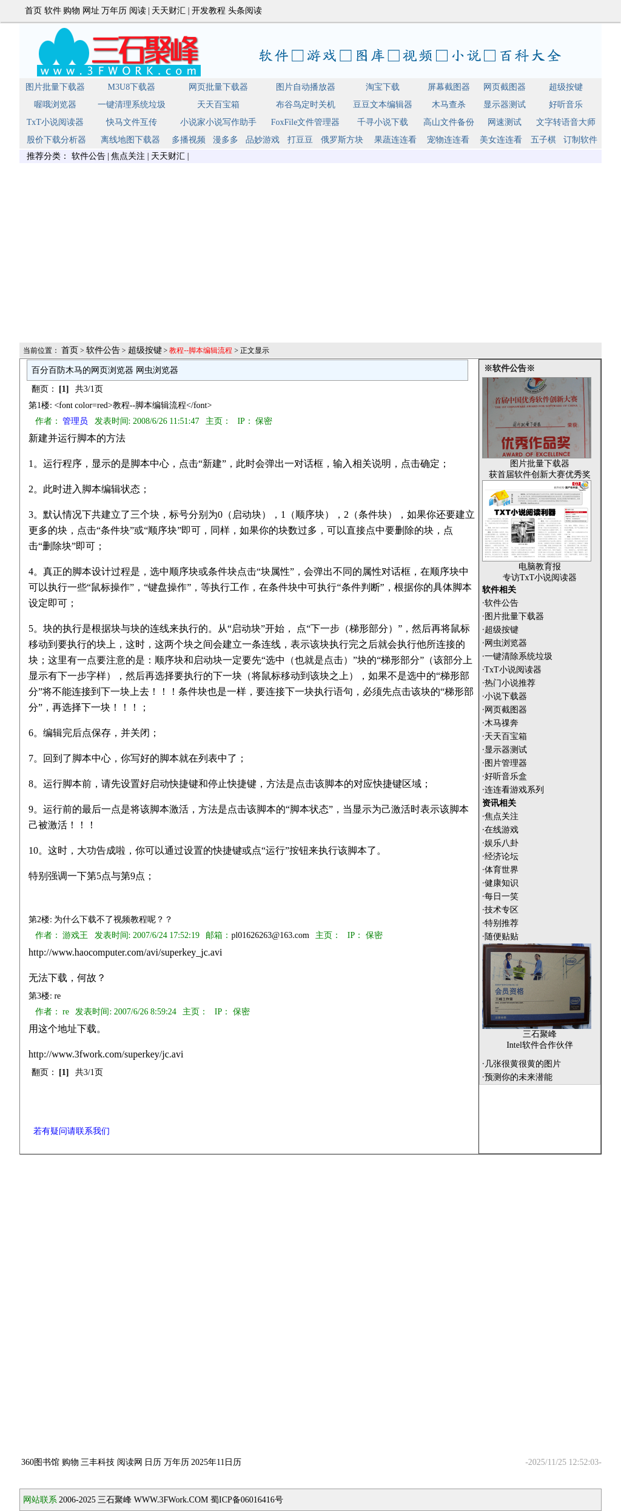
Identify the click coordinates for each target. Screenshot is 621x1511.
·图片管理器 (504, 763)
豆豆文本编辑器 (382, 104)
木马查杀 (449, 104)
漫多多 (225, 139)
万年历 (114, 10)
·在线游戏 (500, 829)
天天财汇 (169, 10)
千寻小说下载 (382, 122)
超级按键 (566, 87)
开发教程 (209, 10)
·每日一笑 (500, 896)
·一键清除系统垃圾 (517, 656)
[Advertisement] (310, 256)
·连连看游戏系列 (513, 789)
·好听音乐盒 (504, 776)
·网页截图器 (504, 709)
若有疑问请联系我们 (71, 1131)
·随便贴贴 (500, 936)
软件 (52, 10)
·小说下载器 (504, 696)
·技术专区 (500, 909)
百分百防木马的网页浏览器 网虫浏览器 (105, 370)
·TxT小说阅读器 (512, 669)
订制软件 (580, 139)
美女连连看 (501, 139)
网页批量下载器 (218, 87)
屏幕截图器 (449, 87)
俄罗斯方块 (342, 139)
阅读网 (130, 1462)
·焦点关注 (500, 816)
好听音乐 (566, 104)
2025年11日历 (216, 1462)
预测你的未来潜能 (518, 1077)
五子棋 (543, 139)
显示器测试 (504, 104)
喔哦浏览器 (55, 104)
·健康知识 (500, 883)
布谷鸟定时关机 (305, 104)
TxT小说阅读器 (55, 122)
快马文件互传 (131, 122)
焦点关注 (128, 156)
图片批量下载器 (55, 87)
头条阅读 (245, 10)
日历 (152, 1462)
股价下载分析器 (56, 139)
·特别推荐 (500, 923)
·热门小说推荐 (508, 683)
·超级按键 (500, 629)
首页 (33, 10)
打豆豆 (300, 139)
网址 (90, 10)
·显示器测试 (504, 749)
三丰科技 (98, 1462)
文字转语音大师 (566, 122)
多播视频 (189, 139)
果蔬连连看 (395, 139)
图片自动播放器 (305, 87)
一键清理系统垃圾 (132, 104)
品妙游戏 (263, 139)
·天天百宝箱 (504, 736)
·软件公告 (500, 603)
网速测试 (505, 122)
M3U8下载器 (132, 87)
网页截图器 (504, 87)
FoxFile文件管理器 (305, 122)
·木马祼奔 (500, 723)
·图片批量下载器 (513, 616)
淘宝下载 (383, 87)
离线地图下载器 (130, 139)
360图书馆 (40, 1462)
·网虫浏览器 (504, 643)
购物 (71, 10)
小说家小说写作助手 (218, 122)
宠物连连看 (448, 139)
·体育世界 (500, 869)
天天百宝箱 (218, 104)
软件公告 (89, 156)
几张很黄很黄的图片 (523, 1063)
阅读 (137, 10)
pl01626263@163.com (270, 935)
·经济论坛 (500, 856)
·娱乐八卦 (500, 843)
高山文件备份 (448, 122)
